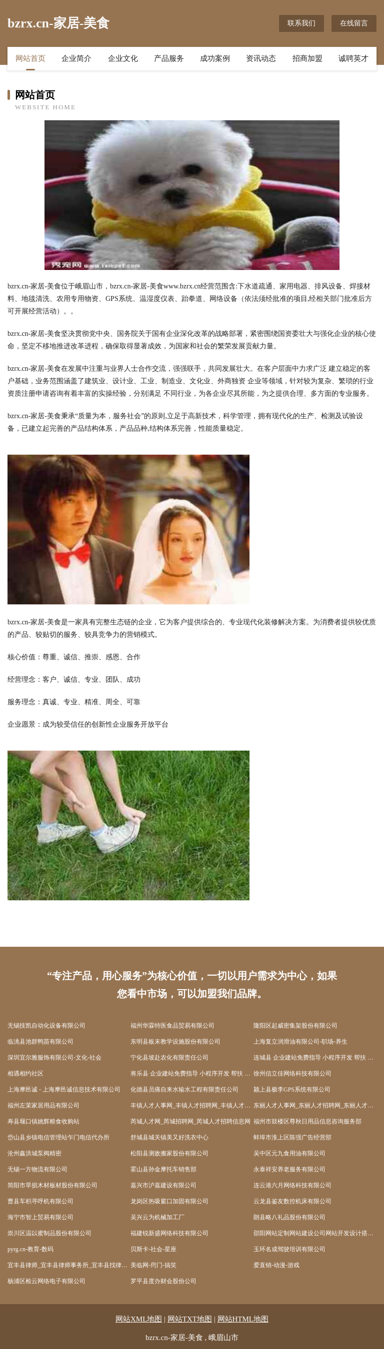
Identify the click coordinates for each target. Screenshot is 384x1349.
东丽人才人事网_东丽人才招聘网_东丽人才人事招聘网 (315, 1105)
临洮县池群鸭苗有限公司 (41, 1041)
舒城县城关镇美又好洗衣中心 (169, 1137)
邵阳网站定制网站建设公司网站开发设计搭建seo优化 (315, 1233)
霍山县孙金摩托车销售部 (163, 1169)
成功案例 (215, 58)
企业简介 (77, 58)
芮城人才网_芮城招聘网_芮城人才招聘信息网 (190, 1121)
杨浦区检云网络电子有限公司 (47, 1281)
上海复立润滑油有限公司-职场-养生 (301, 1041)
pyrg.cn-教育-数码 (31, 1249)
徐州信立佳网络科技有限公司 (293, 1073)
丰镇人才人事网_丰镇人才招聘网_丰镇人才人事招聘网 (192, 1105)
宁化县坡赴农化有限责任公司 (169, 1057)
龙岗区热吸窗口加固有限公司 (169, 1201)
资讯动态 (261, 58)
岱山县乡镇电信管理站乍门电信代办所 (59, 1137)
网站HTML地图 (243, 1319)
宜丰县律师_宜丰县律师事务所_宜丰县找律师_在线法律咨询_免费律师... (69, 1265)
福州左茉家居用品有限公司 (44, 1105)
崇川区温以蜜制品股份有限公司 (50, 1233)
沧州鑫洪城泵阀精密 (35, 1153)
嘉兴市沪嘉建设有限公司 (163, 1185)
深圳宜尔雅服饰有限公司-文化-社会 (55, 1057)
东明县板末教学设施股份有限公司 (175, 1041)
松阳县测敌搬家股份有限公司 (169, 1153)
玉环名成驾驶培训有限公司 (290, 1249)
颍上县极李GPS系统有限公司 (292, 1089)
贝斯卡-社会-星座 (153, 1249)
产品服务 (169, 58)
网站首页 (31, 58)
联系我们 (302, 23)
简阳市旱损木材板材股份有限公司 (53, 1185)
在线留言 (354, 23)
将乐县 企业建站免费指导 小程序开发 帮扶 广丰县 (192, 1073)
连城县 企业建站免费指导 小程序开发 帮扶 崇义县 (315, 1057)
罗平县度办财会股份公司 (163, 1281)
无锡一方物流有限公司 (38, 1169)
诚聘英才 (353, 58)
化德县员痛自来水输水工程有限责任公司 (184, 1089)
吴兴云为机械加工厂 (157, 1217)
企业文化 (123, 58)
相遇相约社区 (26, 1073)
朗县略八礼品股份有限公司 (290, 1217)
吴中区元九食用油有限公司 (290, 1153)
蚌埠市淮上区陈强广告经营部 (293, 1137)
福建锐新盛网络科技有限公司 (169, 1233)
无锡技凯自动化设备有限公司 (47, 1025)
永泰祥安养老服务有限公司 (290, 1169)
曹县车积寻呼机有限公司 (41, 1201)
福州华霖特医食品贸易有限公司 (172, 1025)
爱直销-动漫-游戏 (277, 1265)
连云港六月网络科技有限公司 (293, 1185)
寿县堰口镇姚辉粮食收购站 (44, 1121)
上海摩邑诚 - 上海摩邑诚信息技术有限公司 (64, 1089)
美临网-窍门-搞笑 (153, 1265)
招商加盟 (307, 58)
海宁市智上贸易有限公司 (41, 1217)
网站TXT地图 (190, 1319)
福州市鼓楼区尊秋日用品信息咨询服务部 (308, 1121)
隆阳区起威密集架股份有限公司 (296, 1025)
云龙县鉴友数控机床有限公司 (293, 1201)
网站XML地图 (139, 1319)
